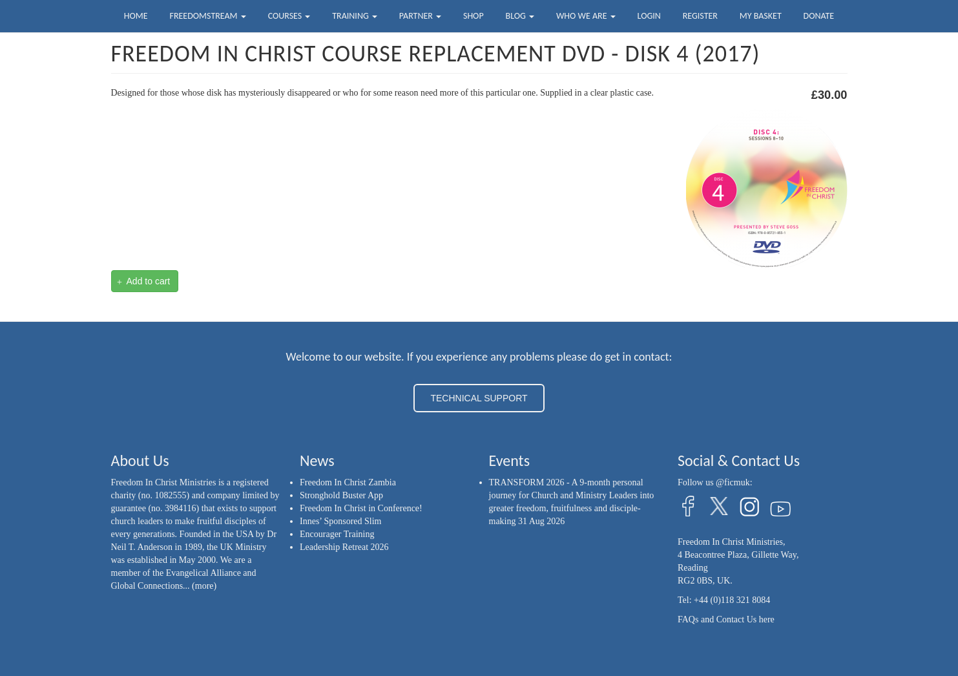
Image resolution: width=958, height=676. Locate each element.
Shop (473, 15)
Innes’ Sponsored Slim (341, 521)
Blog (520, 15)
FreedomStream (208, 15)
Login (649, 15)
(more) (204, 586)
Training (354, 15)
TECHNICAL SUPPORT (478, 398)
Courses (289, 15)
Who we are (586, 15)
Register (700, 15)
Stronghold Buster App (341, 495)
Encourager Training (337, 534)
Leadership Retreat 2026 (344, 547)
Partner (420, 15)
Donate (819, 15)
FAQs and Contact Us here (726, 619)
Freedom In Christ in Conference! (361, 508)
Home (136, 15)
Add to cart (143, 281)
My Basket (761, 15)
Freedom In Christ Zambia (348, 482)
